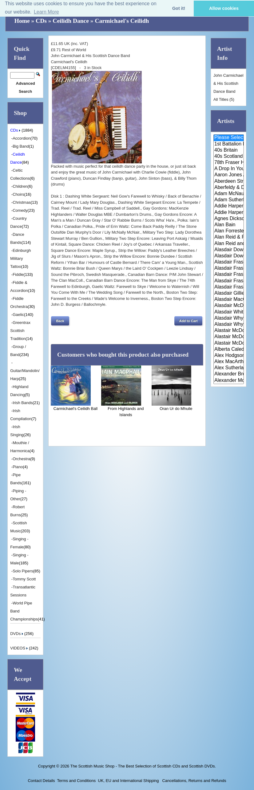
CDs (41, 21)
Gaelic (18, 314)
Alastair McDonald (229, 331)
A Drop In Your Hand (229, 169)
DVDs (17, 633)
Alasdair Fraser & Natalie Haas (229, 281)
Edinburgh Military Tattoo (20, 258)
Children (20, 186)
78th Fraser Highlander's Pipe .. (229, 163)
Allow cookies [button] (224, 8)
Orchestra (21, 458)
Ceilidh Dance (71, 21)
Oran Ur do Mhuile (176, 408)
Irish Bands (23, 402)
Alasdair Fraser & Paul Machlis (229, 287)
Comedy (20, 210)
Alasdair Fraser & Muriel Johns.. (229, 275)
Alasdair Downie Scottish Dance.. (229, 256)
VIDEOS (19, 648)
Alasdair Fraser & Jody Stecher (229, 268)
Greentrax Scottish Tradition (20, 330)
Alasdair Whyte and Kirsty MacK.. (229, 324)
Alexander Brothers (229, 374)
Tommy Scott (24, 579)
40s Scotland (229, 156)
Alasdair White (229, 312)
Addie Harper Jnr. (229, 213)
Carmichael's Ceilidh (122, 21)
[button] (60, 321)
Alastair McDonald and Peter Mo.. (229, 337)
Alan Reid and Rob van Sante (229, 244)
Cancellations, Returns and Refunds (193, 780)
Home (22, 21)
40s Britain (229, 150)
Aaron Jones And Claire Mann (229, 175)
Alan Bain (229, 225)
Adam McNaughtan (229, 194)
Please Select (229, 138)
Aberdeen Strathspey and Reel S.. (229, 181)
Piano (18, 467)
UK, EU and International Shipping (128, 780)
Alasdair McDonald (229, 306)
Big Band (21, 146)
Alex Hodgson (229, 356)
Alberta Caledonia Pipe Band (229, 349)
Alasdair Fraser (229, 262)
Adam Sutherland (229, 200)
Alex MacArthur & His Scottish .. (229, 362)
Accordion (21, 138)
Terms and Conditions (76, 780)
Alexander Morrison (229, 381)
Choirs (18, 194)
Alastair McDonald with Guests (229, 343)
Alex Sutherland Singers (229, 368)
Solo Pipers (23, 571)
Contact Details (41, 780)
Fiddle (18, 274)
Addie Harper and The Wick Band (229, 206)
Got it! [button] (178, 8)
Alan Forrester (229, 231)
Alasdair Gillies (229, 293)
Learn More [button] (46, 11)
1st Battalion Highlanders (229, 144)
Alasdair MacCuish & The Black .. (229, 300)
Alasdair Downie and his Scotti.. (229, 250)
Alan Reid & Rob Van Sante (229, 237)
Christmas (22, 202)
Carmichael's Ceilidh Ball (75, 408)
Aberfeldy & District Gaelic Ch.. (229, 188)
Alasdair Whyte (229, 318)
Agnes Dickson (229, 219)
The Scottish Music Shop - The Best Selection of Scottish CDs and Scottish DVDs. (143, 766)
